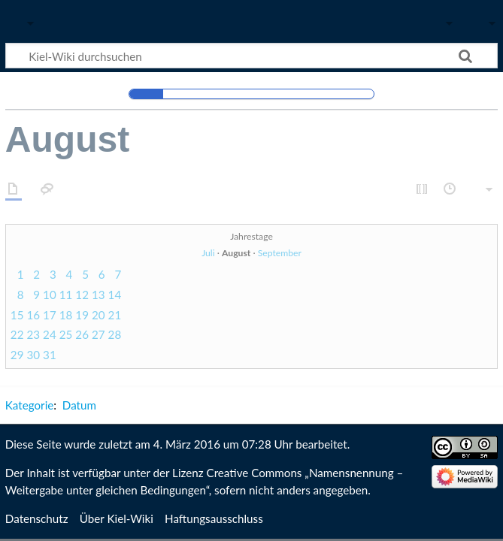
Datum (79, 405)
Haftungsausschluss (214, 518)
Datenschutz (36, 518)
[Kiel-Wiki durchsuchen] (251, 56)
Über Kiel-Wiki (116, 518)
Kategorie (29, 405)
